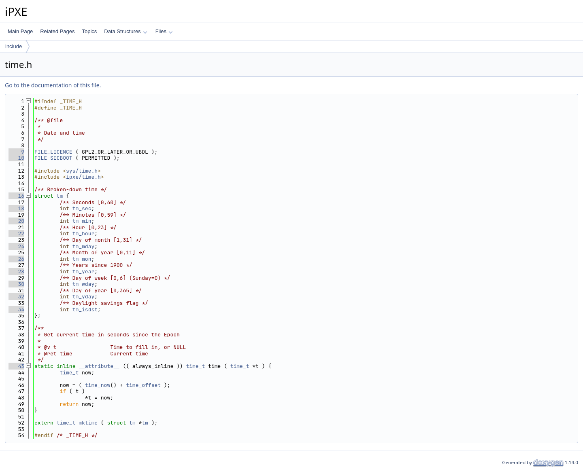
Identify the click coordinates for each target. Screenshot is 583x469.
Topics (89, 31)
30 (16, 284)
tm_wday (83, 284)
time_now (97, 385)
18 (16, 208)
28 (16, 271)
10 (16, 157)
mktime (88, 422)
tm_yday (83, 296)
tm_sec (81, 208)
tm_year (83, 271)
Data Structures (125, 31)
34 (16, 309)
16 (16, 195)
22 (16, 233)
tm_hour (83, 233)
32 (16, 296)
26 (16, 259)
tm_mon (81, 259)
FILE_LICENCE (53, 151)
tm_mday (83, 246)
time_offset (143, 385)
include (13, 46)
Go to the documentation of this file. (53, 85)
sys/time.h (82, 170)
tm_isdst (85, 309)
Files (164, 31)
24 (16, 246)
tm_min (81, 221)
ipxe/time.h (83, 176)
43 (16, 366)
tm (60, 195)
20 (16, 221)
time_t (195, 366)
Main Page (20, 31)
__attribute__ (99, 366)
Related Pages (57, 31)
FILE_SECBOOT (53, 157)
